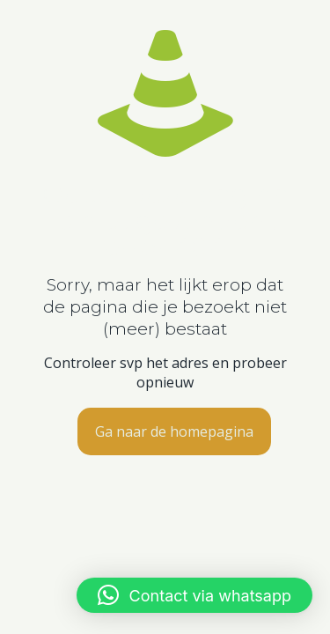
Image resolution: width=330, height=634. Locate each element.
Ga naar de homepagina (174, 431)
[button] (194, 595)
